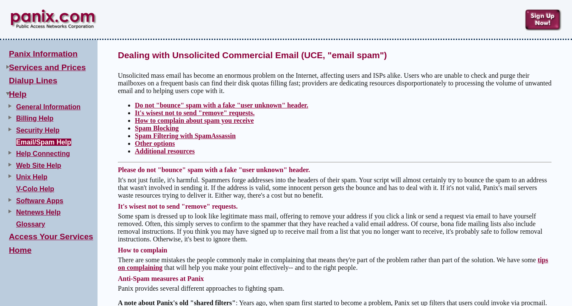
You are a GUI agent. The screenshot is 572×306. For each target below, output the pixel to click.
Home (20, 250)
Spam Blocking (157, 128)
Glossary (30, 224)
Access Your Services (51, 236)
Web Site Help (38, 165)
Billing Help (34, 118)
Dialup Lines (33, 80)
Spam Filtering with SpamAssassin (185, 135)
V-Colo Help (35, 189)
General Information (48, 106)
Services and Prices (47, 67)
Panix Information (43, 53)
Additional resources (165, 151)
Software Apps (39, 200)
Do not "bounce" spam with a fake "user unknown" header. (221, 105)
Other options (155, 143)
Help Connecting (43, 153)
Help (18, 94)
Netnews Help (38, 212)
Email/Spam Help (43, 142)
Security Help (37, 130)
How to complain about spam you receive (194, 120)
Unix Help (31, 177)
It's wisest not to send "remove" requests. (195, 112)
